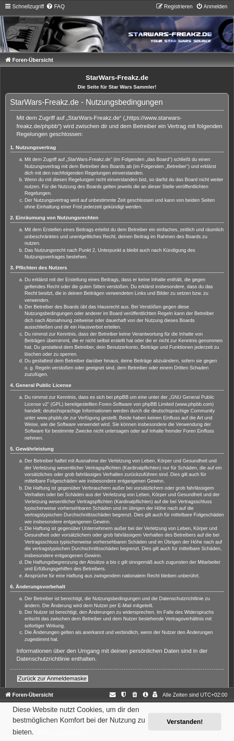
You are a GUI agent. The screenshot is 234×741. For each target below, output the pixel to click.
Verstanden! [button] (185, 721)
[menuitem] (55, 7)
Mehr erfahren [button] (59, 732)
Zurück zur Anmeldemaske (52, 678)
